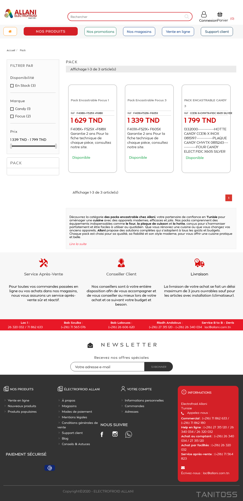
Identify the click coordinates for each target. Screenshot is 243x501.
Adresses (131, 411)
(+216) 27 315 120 (160, 327)
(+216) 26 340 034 (189, 327)
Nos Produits (50, 31)
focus (23, 116)
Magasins (69, 406)
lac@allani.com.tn (218, 327)
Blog (65, 438)
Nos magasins (139, 31)
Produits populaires (22, 411)
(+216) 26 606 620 (121, 327)
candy (23, 108)
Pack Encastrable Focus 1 (90, 100)
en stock (25, 85)
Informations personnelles (144, 400)
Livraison (199, 273)
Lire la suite (78, 244)
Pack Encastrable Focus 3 (147, 100)
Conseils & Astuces (76, 444)
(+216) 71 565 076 (73, 327)
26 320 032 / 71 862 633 (25, 327)
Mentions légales (74, 417)
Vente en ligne (178, 31)
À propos (68, 400)
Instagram (115, 434)
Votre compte (139, 389)
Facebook (101, 434)
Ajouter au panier (94, 165)
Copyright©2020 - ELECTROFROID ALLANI (98, 491)
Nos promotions (100, 31)
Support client (217, 31)
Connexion (208, 20)
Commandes (134, 406)
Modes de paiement (77, 411)
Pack (16, 162)
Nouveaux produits (22, 406)
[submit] (187, 16)
